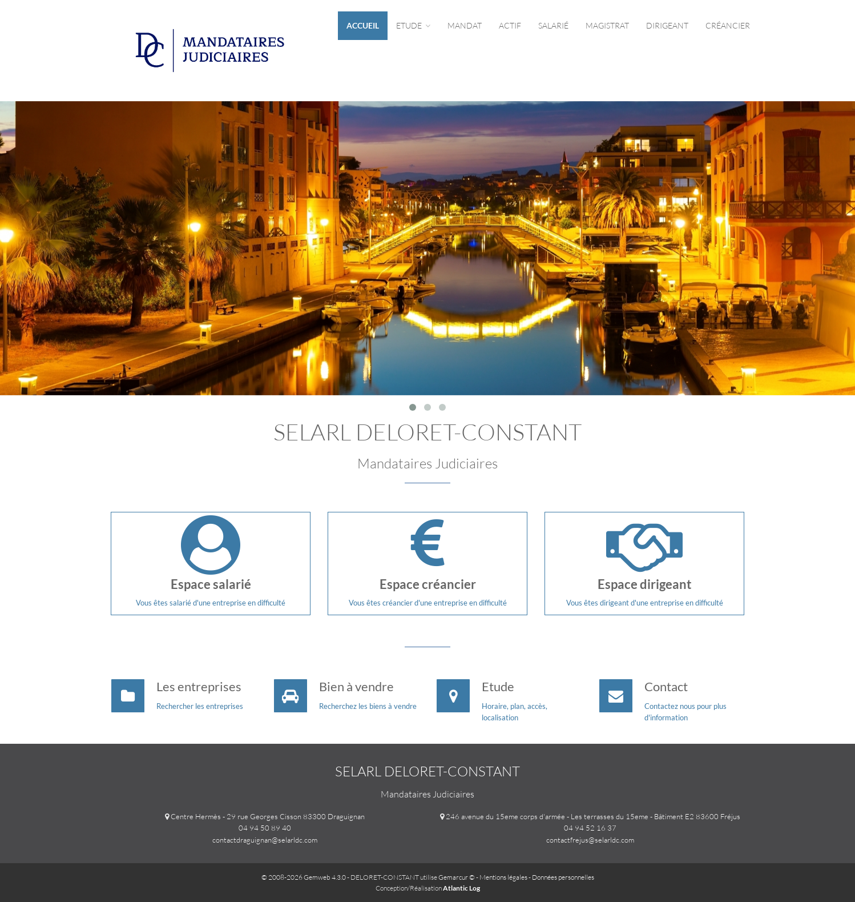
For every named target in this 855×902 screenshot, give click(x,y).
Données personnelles (563, 877)
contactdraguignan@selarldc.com (264, 839)
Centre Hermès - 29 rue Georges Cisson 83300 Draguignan (268, 816)
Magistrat (607, 25)
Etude (413, 25)
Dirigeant (667, 25)
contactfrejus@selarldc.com (590, 839)
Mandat (464, 25)
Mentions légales (503, 877)
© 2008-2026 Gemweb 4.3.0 (303, 877)
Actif (510, 25)
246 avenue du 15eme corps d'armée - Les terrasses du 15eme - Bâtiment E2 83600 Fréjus (593, 816)
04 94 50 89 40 (265, 827)
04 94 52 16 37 (590, 827)
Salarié (553, 25)
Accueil (362, 25)
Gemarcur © (456, 877)
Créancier (727, 25)
